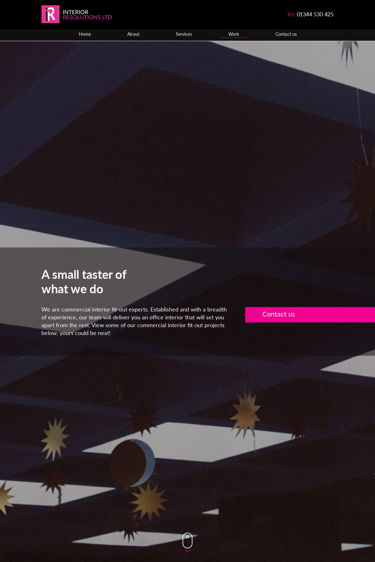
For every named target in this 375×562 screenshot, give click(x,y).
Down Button (187, 542)
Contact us (286, 34)
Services (184, 34)
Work (233, 34)
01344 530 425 (315, 14)
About (133, 34)
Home (85, 34)
